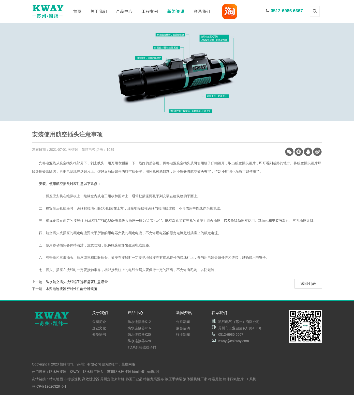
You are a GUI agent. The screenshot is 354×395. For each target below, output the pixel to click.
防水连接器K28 (139, 341)
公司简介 (99, 322)
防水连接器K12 (139, 322)
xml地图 (153, 372)
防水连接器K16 (139, 328)
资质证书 (99, 334)
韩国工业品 (134, 379)
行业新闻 (183, 334)
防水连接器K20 (139, 334)
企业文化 (99, 328)
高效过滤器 (90, 379)
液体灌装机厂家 (195, 379)
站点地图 (56, 379)
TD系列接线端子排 (142, 347)
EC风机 (250, 379)
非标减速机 (72, 379)
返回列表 (308, 283)
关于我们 (98, 11)
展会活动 (183, 328)
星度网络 (128, 364)
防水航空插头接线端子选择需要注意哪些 (77, 282)
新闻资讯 (176, 11)
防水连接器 (57, 372)
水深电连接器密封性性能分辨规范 (71, 289)
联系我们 (202, 11)
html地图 (139, 372)
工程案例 (150, 11)
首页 (77, 11)
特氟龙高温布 (153, 379)
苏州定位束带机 (112, 379)
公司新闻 (183, 322)
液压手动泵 (173, 379)
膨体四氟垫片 (233, 379)
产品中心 (124, 11)
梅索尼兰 (215, 379)
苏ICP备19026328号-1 (49, 386)
